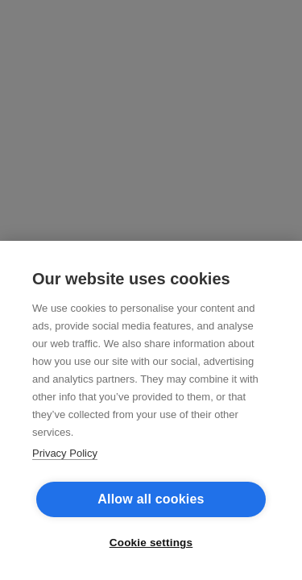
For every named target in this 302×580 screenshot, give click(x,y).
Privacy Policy (64, 453)
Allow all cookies (150, 499)
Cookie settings (151, 542)
